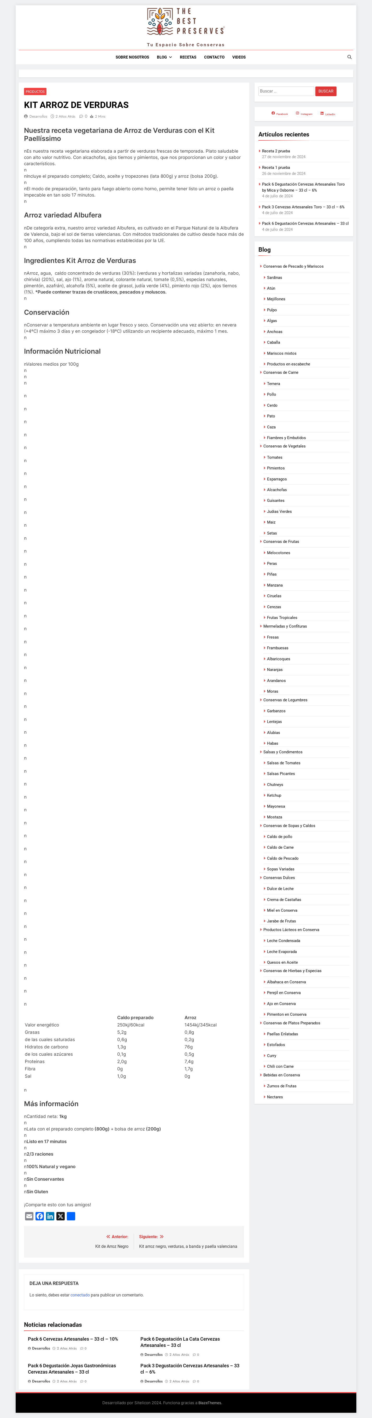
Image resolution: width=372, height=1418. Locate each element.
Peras (272, 563)
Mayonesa (276, 806)
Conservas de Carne (280, 372)
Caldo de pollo (279, 836)
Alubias (273, 732)
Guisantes (276, 500)
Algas (272, 320)
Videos (239, 57)
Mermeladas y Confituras (285, 626)
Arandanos (276, 680)
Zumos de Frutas (282, 1086)
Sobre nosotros (132, 57)
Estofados (276, 1044)
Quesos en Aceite (282, 962)
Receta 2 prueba (276, 151)
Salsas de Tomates (283, 763)
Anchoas (274, 331)
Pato (271, 416)
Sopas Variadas (280, 869)
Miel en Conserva (282, 910)
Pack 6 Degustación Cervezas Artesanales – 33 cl (305, 223)
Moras (272, 691)
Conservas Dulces (279, 877)
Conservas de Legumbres (285, 700)
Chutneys (275, 784)
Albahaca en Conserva (286, 982)
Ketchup (274, 795)
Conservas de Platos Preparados (291, 1023)
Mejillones (276, 299)
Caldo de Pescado (283, 858)
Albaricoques (278, 659)
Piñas (272, 574)
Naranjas (275, 669)
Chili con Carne (280, 1066)
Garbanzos (276, 711)
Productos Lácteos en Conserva (291, 929)
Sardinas (274, 277)
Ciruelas (274, 596)
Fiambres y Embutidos (286, 437)
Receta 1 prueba (276, 167)
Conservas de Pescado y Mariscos (293, 266)
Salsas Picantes (281, 773)
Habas (272, 743)
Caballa (273, 342)
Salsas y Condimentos (283, 752)
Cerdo (272, 405)
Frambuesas (277, 648)
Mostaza (274, 817)
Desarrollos (38, 116)
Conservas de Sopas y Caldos (289, 825)
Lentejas (274, 721)
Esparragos (277, 479)
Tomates (274, 457)
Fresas (273, 637)
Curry (271, 1055)
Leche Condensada (283, 940)
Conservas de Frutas (281, 541)
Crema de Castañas (284, 899)
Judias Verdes (279, 511)
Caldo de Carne (280, 847)
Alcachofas (277, 489)
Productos (34, 91)
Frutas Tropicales (282, 617)
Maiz (271, 522)
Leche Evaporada (282, 951)
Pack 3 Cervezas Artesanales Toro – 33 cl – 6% (303, 207)
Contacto (214, 57)
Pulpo (272, 310)
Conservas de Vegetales (284, 446)
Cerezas (274, 607)
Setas (272, 533)
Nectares (275, 1097)
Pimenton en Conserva (286, 1014)
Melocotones (278, 552)
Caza (271, 427)
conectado (80, 1295)
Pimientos (276, 468)
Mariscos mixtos (282, 353)
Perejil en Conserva (284, 992)
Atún (271, 288)
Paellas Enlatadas (282, 1034)
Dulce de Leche (280, 888)
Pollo (271, 394)
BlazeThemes (209, 1403)
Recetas (188, 57)
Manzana (275, 585)
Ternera (273, 383)
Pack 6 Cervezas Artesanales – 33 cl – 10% (73, 1339)
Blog (162, 57)
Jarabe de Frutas (281, 921)
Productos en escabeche (288, 364)
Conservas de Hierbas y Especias (292, 970)
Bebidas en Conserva (281, 1075)
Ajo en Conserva (281, 1003)
